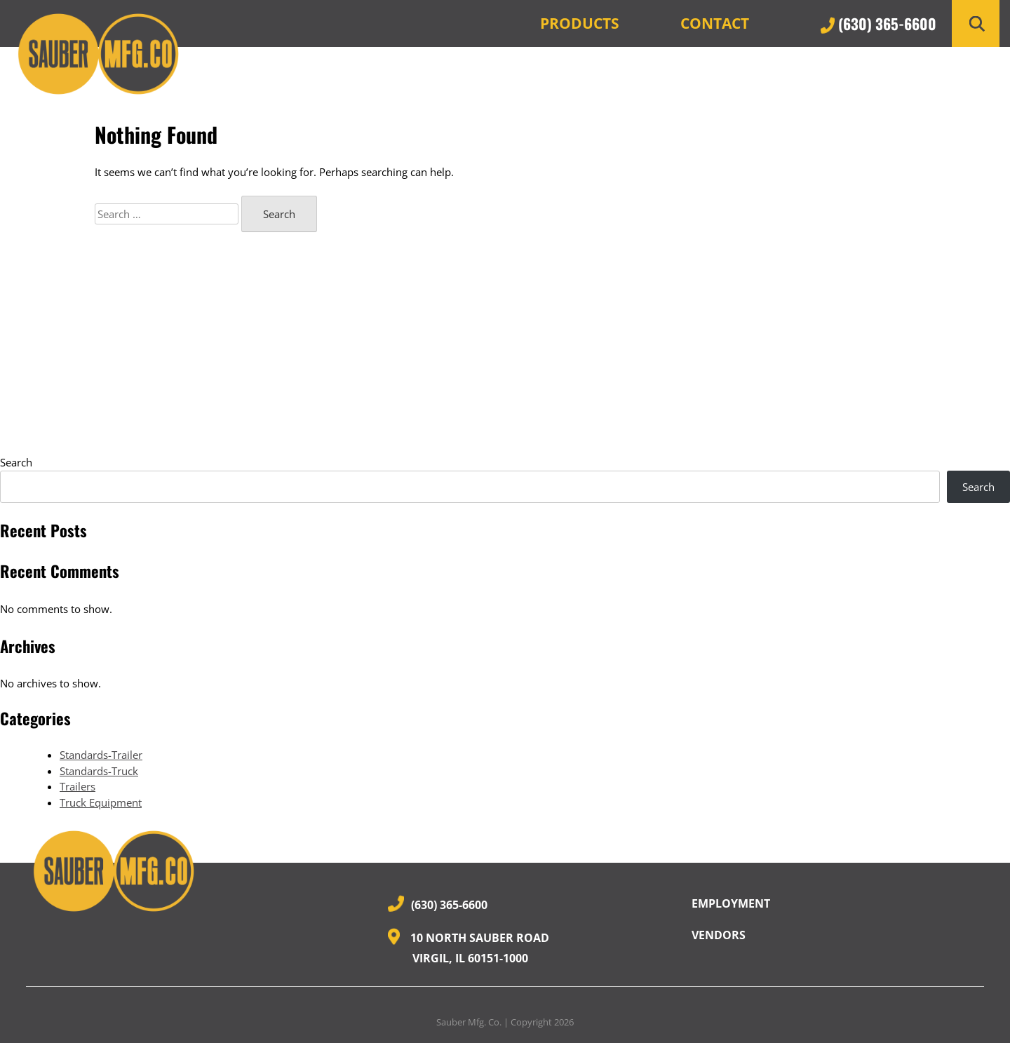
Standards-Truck (99, 771)
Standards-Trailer (101, 755)
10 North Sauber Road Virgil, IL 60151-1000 (468, 947)
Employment (731, 903)
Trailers (77, 786)
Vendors (719, 935)
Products (579, 23)
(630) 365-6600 (878, 23)
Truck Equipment (101, 802)
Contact (714, 23)
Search (16, 462)
